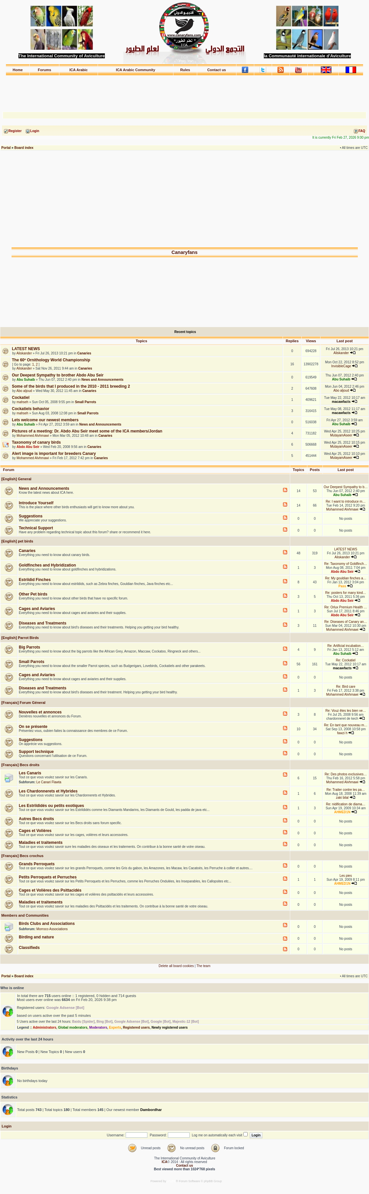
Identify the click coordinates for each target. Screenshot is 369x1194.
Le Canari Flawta (48, 782)
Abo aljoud (24, 391)
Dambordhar (151, 1110)
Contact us (216, 70)
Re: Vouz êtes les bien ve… (345, 710)
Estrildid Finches (35, 579)
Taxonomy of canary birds (36, 442)
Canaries (84, 353)
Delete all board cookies (176, 966)
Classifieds (29, 947)
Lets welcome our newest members (45, 420)
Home (18, 70)
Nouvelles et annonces (40, 712)
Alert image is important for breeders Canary (54, 453)
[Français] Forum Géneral (23, 703)
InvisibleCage (341, 366)
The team (203, 966)
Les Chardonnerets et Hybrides (48, 791)
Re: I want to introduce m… (346, 501)
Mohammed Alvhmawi (32, 435)
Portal (6, 148)
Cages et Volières (35, 830)
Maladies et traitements (41, 842)
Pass (342, 586)
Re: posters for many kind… (345, 593)
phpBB (171, 1181)
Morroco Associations (52, 929)
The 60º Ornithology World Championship (51, 360)
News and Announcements (102, 379)
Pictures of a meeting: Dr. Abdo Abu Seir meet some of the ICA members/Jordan (87, 431)
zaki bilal (342, 797)
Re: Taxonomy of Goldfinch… (345, 564)
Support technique (36, 751)
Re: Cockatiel (345, 660)
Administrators (44, 1027)
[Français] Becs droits (20, 765)
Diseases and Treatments (42, 623)
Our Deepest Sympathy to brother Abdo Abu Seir (58, 375)
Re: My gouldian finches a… (345, 578)
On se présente (33, 726)
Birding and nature (36, 937)
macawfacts (341, 401)
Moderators (98, 1027)
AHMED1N (342, 812)
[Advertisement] (185, 90)
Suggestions (31, 516)
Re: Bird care (345, 686)
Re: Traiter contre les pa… (345, 789)
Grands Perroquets (37, 864)
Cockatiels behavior (30, 408)
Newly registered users (170, 1027)
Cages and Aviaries (37, 608)
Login (7, 1126)
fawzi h (342, 733)
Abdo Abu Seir (27, 447)
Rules (185, 70)
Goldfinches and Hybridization (47, 565)
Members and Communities (24, 915)
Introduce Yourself (36, 503)
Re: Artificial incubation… (345, 646)
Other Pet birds (33, 594)
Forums (44, 70)
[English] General (15, 479)
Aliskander (24, 353)
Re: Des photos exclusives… (345, 774)
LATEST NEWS (26, 349)
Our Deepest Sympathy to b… (346, 487)
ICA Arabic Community (135, 70)
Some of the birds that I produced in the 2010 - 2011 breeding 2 (71, 386)
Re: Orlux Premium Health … (345, 607)
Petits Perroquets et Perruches (48, 877)
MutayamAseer (341, 435)
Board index (23, 148)
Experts (115, 1027)
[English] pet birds (16, 541)
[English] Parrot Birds (19, 638)
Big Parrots (29, 647)
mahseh (22, 402)
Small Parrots (85, 402)
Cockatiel (20, 397)
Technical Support (36, 528)
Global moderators (72, 1027)
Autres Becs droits (36, 819)
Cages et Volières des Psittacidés (50, 890)
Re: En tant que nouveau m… (345, 725)
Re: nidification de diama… (346, 804)
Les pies (346, 875)
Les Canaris (30, 773)
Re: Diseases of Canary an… (345, 622)
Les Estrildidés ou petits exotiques (51, 805)
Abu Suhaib (25, 379)
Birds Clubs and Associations (47, 923)
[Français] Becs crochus (22, 856)
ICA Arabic (79, 70)
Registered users (136, 1027)
